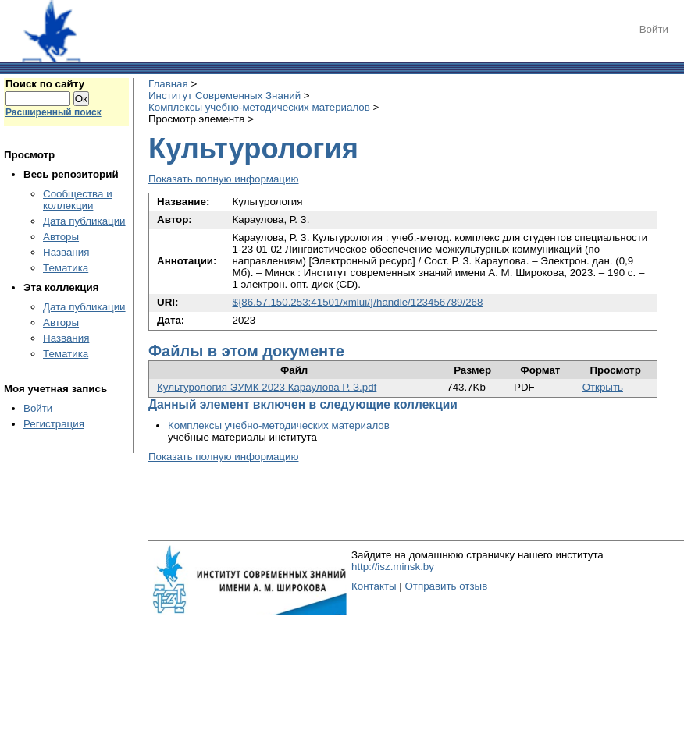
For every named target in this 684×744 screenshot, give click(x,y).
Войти (653, 29)
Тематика (65, 268)
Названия (66, 252)
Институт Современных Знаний (224, 95)
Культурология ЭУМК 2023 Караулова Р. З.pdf (266, 387)
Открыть (602, 387)
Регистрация (53, 424)
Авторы (61, 237)
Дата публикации (84, 221)
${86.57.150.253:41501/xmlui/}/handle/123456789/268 (358, 302)
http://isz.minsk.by (392, 566)
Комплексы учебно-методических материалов (259, 107)
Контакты (374, 586)
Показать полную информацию (223, 179)
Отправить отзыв (445, 586)
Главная (168, 84)
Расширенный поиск (53, 112)
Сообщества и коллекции (77, 199)
